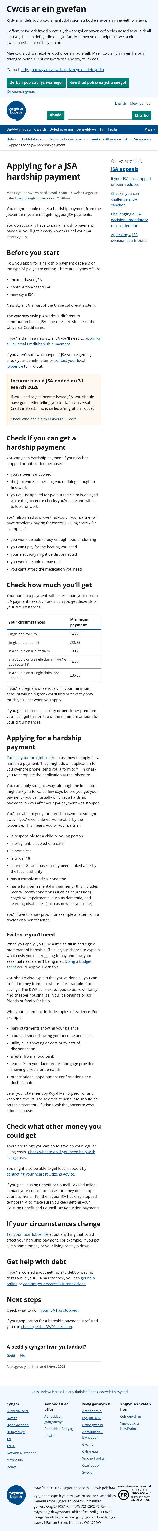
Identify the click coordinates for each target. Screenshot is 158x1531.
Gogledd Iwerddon (41, 198)
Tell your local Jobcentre (27, 1234)
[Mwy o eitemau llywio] (150, 129)
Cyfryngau (90, 1451)
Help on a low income (65, 139)
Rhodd (56, 114)
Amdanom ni (92, 1411)
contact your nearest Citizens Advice (54, 1283)
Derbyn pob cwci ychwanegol (36, 82)
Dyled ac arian (61, 129)
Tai (102, 129)
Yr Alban (63, 198)
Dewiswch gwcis (21, 91)
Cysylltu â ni (91, 1418)
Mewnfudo (15, 1460)
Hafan (11, 139)
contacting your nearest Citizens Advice (40, 1174)
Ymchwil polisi (93, 1458)
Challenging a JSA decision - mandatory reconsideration (129, 220)
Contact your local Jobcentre (31, 757)
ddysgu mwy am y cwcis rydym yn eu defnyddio (62, 69)
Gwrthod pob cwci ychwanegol (98, 82)
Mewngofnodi (140, 103)
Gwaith (40, 129)
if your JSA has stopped (57, 1310)
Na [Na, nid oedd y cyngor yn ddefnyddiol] (22, 1355)
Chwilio (50, 1435)
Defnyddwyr (86, 129)
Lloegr (20, 198)
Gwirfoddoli (91, 1465)
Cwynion (88, 1444)
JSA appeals (142, 139)
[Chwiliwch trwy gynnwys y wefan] (100, 115)
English (120, 103)
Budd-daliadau (19, 129)
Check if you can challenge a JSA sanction (125, 199)
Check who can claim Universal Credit (43, 419)
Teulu (112, 129)
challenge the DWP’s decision (46, 1326)
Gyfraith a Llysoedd (21, 1453)
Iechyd (12, 1467)
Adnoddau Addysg (58, 1428)
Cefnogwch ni (92, 1425)
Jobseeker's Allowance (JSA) (107, 139)
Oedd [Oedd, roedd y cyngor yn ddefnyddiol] (11, 1355)
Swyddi (87, 1472)
